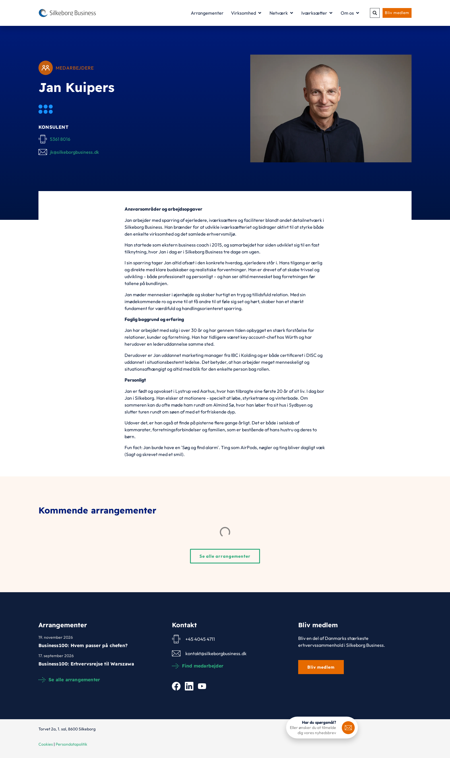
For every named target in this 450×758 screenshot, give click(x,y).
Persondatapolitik (71, 744)
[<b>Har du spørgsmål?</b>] (348, 727)
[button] (374, 13)
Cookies (45, 744)
